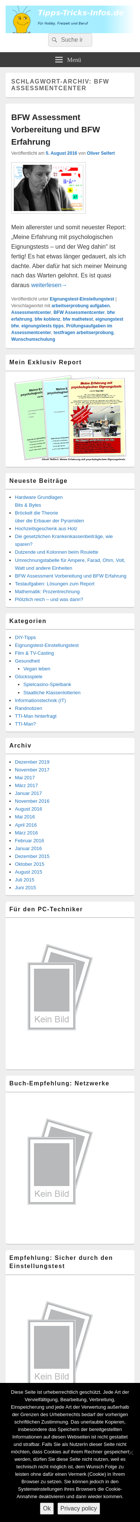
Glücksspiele (29, 676)
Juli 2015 (24, 880)
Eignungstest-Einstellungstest (82, 299)
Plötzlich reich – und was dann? (49, 599)
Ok (46, 1508)
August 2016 (28, 809)
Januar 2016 (28, 848)
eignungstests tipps (42, 325)
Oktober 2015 (29, 864)
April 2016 (26, 825)
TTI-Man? (25, 724)
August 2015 (28, 872)
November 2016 (32, 801)
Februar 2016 (29, 840)
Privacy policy (78, 1508)
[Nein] (130, 1452)
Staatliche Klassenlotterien (52, 692)
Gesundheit (27, 661)
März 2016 (26, 833)
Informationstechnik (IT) (40, 700)
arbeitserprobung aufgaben (81, 305)
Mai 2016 (25, 817)
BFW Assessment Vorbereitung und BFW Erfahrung (55, 130)
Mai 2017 (25, 777)
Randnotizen (28, 708)
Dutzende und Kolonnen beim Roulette (56, 552)
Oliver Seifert (101, 153)
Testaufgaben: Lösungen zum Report (54, 584)
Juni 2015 (25, 887)
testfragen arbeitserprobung (83, 332)
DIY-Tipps (25, 637)
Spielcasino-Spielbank (47, 684)
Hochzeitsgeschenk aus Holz (46, 528)
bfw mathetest (78, 319)
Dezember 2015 (32, 856)
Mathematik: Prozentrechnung (47, 591)
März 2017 (26, 785)
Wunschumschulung (33, 339)
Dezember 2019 (32, 762)
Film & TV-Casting (34, 653)
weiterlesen (49, 285)
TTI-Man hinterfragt (35, 716)
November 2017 (32, 770)
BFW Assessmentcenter (79, 312)
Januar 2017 (28, 793)
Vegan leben (37, 669)
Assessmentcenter (31, 312)
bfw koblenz (47, 319)
